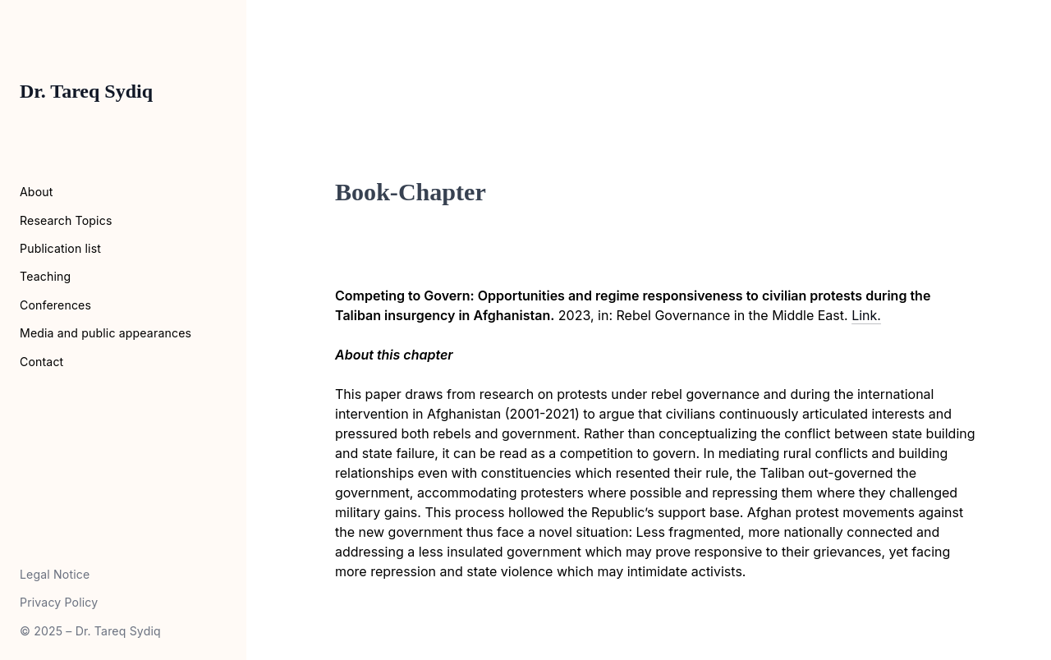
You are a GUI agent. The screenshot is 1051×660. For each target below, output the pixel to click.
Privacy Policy (59, 602)
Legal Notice (54, 574)
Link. (866, 315)
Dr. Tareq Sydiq (86, 91)
